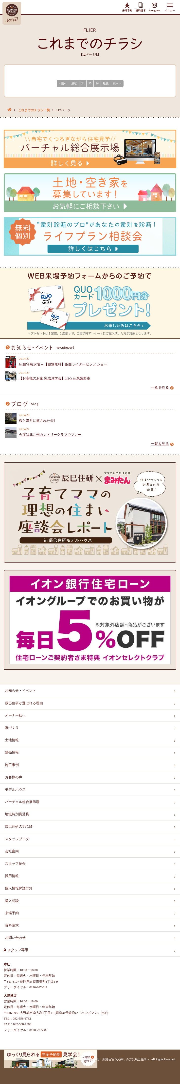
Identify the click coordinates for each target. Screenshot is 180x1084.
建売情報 (12, 752)
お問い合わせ (15, 938)
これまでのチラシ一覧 (34, 110)
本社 (7, 964)
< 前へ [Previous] (63, 83)
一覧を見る (162, 387)
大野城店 (10, 995)
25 (90, 83)
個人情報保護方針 (19, 888)
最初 (74, 83)
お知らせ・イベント (20, 690)
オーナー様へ (15, 715)
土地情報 (12, 740)
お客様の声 (13, 777)
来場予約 (127, 7)
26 (97, 83)
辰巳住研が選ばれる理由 (24, 703)
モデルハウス (15, 789)
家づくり (12, 728)
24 (82, 83)
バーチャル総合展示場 (22, 802)
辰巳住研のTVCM (18, 826)
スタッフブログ (17, 839)
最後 (106, 83)
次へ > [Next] (117, 83)
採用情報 (12, 876)
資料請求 (140, 7)
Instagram (154, 7)
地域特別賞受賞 (17, 814)
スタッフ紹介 (15, 863)
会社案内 (12, 851)
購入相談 (12, 901)
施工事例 (12, 765)
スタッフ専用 (17, 950)
